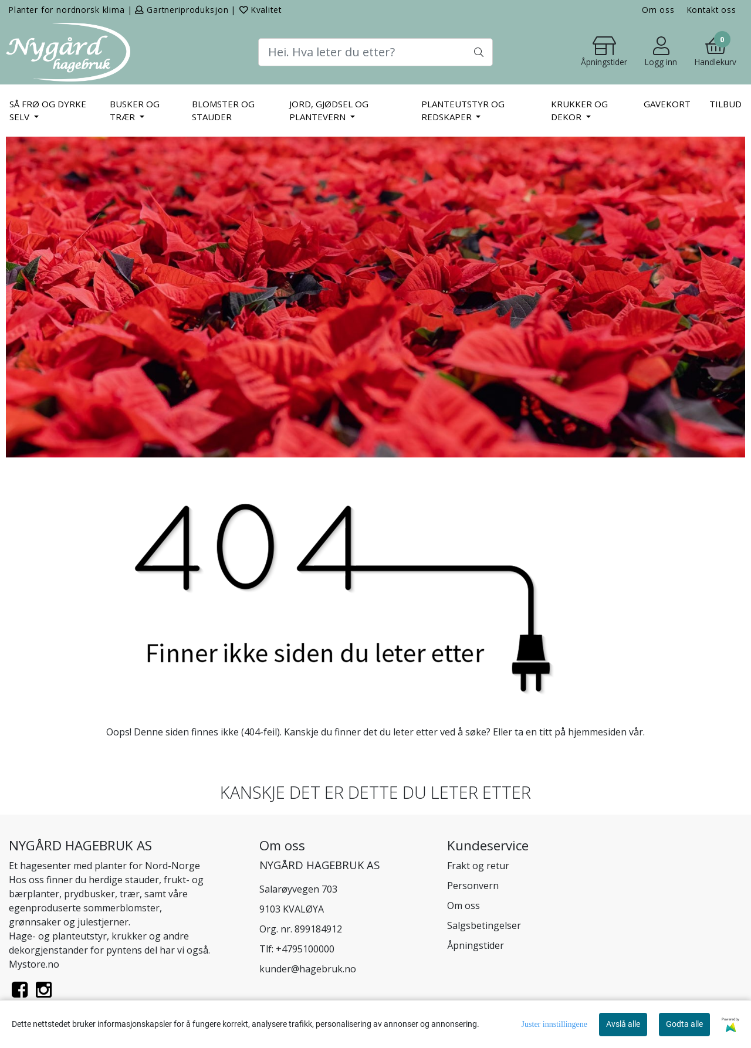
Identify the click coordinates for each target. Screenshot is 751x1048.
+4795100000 (305, 948)
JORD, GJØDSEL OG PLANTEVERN (328, 110)
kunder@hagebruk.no (307, 968)
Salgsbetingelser (484, 925)
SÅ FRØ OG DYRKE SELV (47, 110)
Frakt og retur (478, 865)
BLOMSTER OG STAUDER (223, 110)
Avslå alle (623, 1024)
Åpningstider (475, 945)
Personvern (473, 885)
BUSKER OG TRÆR (135, 110)
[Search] (375, 52)
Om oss (658, 9)
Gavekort (667, 104)
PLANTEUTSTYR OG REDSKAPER (463, 110)
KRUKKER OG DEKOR (579, 110)
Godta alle (684, 1024)
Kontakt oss (711, 9)
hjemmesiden (597, 731)
